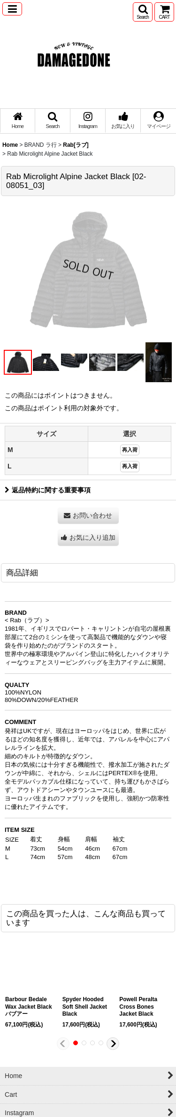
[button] (12, 8)
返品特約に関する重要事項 (48, 490)
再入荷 (130, 450)
